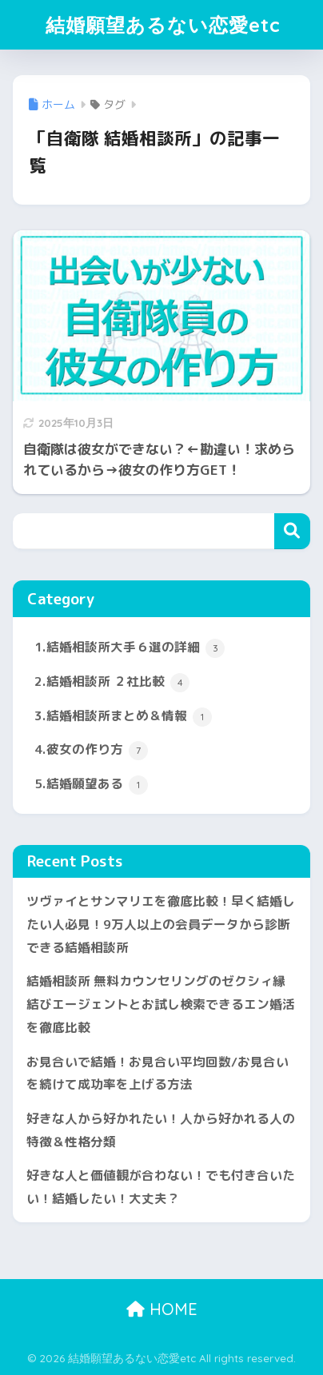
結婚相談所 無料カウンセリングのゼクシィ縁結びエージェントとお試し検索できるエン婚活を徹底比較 (160, 1003)
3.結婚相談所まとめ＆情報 (123, 717)
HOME (161, 1309)
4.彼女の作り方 (91, 750)
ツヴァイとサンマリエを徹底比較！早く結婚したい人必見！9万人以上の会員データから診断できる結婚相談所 (160, 923)
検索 (292, 531)
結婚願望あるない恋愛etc (163, 25)
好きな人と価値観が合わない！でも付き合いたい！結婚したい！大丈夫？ (160, 1186)
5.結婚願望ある (91, 785)
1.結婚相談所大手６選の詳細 (129, 648)
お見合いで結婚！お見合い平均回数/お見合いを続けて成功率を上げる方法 (157, 1073)
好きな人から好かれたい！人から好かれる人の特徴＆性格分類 (160, 1130)
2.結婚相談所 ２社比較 (111, 682)
